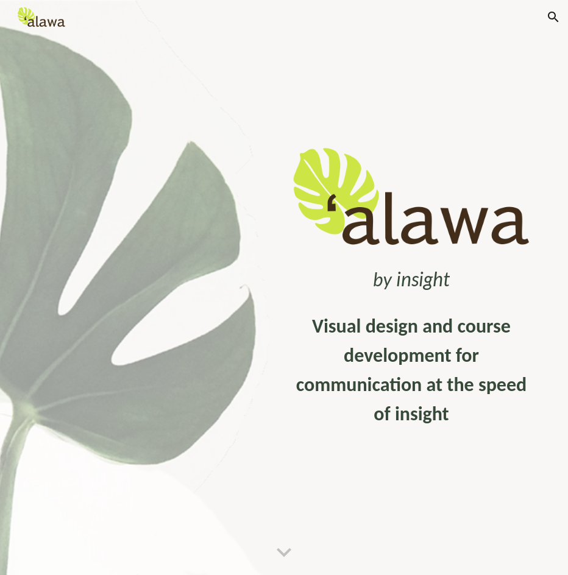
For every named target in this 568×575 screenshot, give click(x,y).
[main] (411, 279)
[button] (553, 17)
